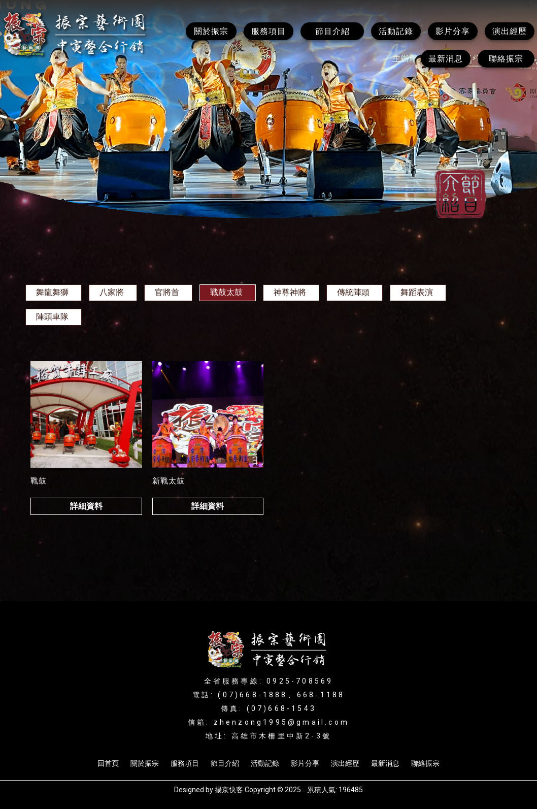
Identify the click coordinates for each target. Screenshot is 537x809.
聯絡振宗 (425, 763)
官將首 (167, 292)
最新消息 (385, 763)
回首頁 (108, 763)
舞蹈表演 (416, 292)
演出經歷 (345, 763)
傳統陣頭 (353, 292)
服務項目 (185, 763)
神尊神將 (290, 292)
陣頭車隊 (52, 316)
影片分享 (305, 763)
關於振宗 (144, 763)
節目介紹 (225, 763)
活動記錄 (265, 763)
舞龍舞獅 (52, 292)
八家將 (111, 292)
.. (304, 790)
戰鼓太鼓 (226, 292)
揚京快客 (229, 790)
